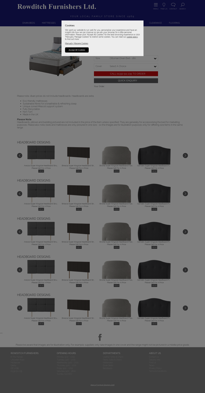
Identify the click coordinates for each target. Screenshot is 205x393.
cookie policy (132, 37)
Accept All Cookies (77, 50)
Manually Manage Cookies (76, 43)
